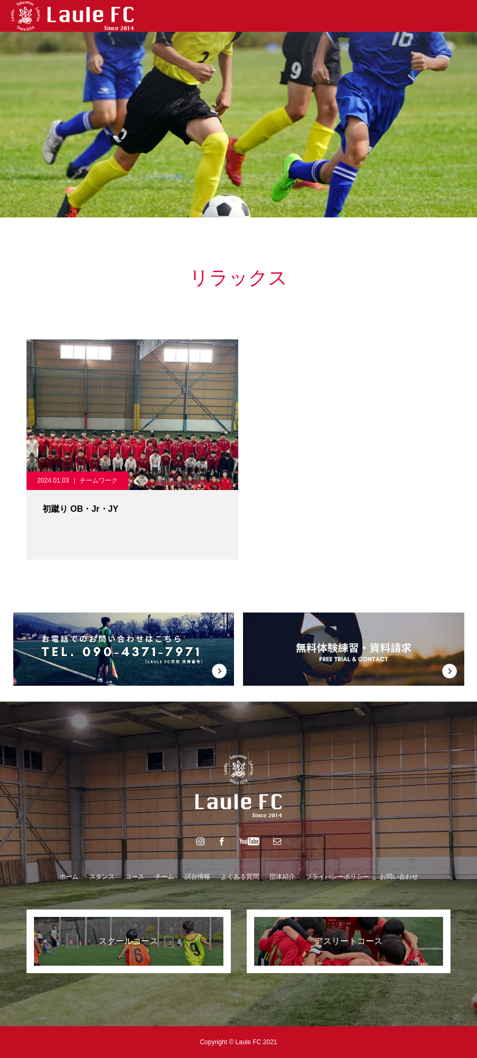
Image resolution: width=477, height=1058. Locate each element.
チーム (164, 876)
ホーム (69, 876)
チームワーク (99, 480)
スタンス (102, 876)
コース (134, 876)
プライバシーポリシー (337, 876)
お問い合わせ (399, 876)
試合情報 (197, 876)
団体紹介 (282, 876)
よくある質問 (240, 876)
